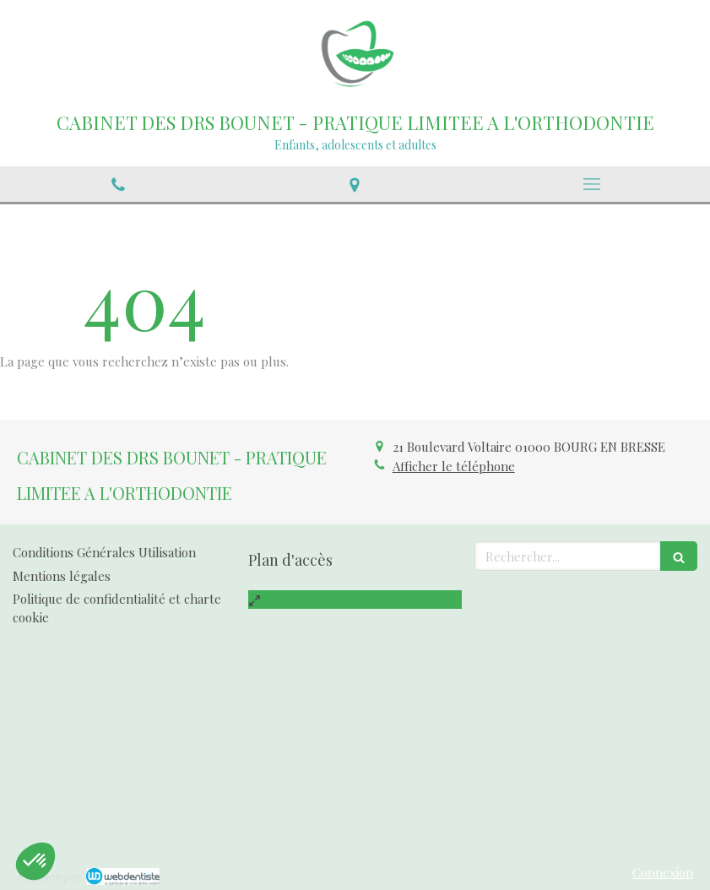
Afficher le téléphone (454, 466)
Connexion (662, 872)
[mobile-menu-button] (592, 184)
